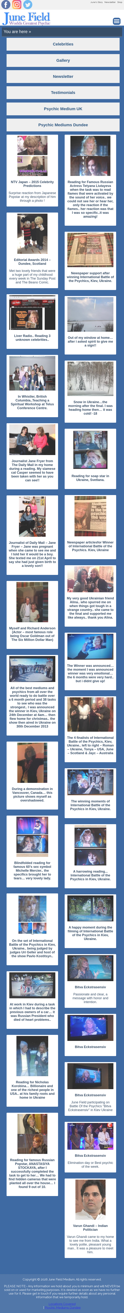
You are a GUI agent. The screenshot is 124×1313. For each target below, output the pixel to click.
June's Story (96, 2)
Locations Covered (62, 1304)
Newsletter (110, 2)
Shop (119, 2)
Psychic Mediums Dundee (63, 1307)
